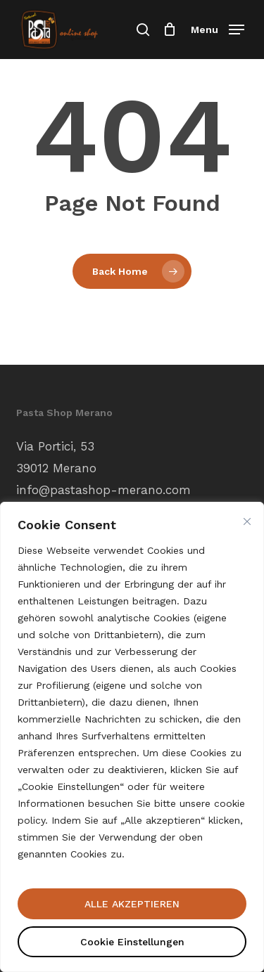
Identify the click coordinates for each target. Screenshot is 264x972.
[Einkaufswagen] (170, 29)
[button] (217, 28)
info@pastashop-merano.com (103, 490)
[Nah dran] (247, 521)
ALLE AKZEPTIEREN (132, 903)
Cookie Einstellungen (132, 941)
